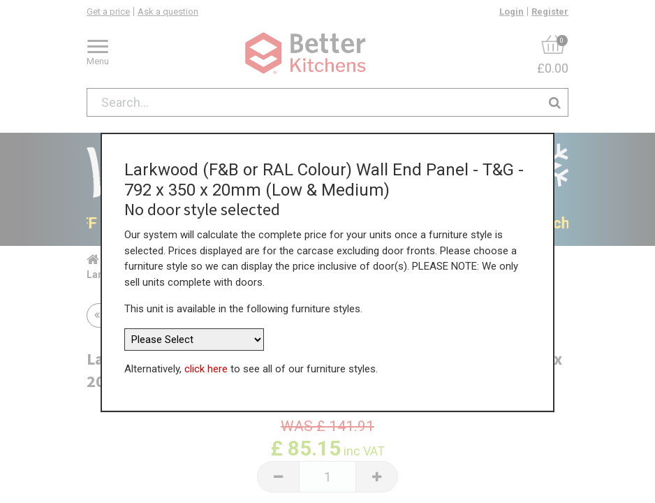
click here (206, 363)
